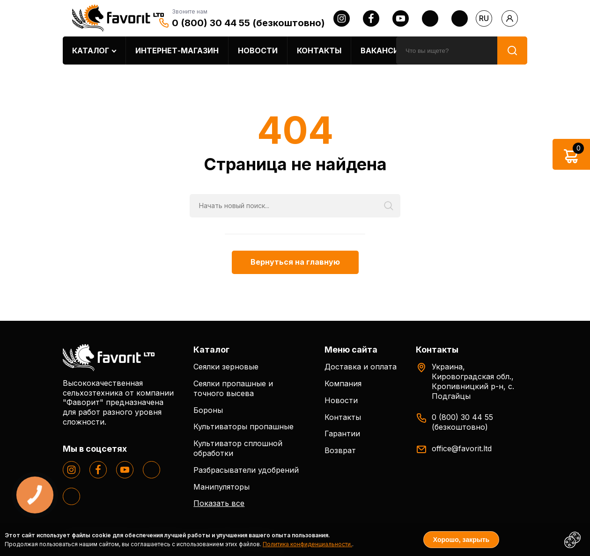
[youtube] (400, 18)
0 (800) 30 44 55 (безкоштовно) (248, 23)
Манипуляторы (221, 486)
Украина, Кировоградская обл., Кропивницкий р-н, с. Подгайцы (473, 381)
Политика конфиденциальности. (307, 544)
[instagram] (341, 18)
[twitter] (430, 18)
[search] (446, 50)
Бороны (208, 410)
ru (484, 18)
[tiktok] (459, 18)
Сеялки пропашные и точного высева (233, 388)
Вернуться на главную (295, 262)
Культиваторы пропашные (243, 426)
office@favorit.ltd (462, 448)
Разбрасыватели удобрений (246, 470)
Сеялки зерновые (225, 366)
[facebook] (371, 18)
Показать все (218, 503)
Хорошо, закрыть (461, 539)
